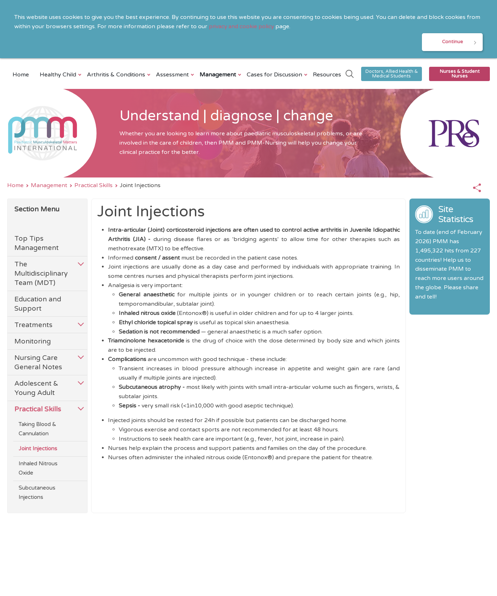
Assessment (173, 75)
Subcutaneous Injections (37, 493)
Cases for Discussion (275, 75)
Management (219, 75)
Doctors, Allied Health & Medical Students (391, 74)
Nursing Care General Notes (38, 363)
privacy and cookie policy (243, 26)
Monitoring (32, 342)
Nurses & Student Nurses (459, 74)
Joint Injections (38, 449)
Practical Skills (93, 186)
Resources (327, 75)
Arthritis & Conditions (117, 75)
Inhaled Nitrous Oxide (38, 469)
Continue (452, 42)
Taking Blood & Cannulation (37, 429)
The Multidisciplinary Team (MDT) (41, 274)
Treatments (33, 325)
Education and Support (37, 304)
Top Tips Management (36, 244)
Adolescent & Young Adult (36, 388)
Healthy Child (59, 75)
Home (21, 75)
